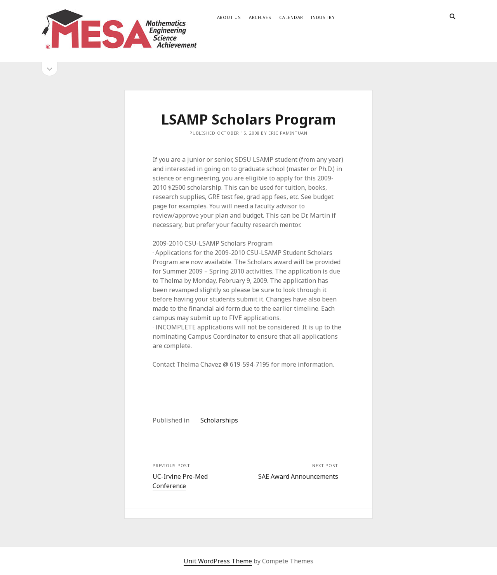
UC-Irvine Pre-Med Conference (180, 481)
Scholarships (219, 420)
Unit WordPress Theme (218, 561)
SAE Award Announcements (298, 476)
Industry (323, 17)
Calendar (291, 17)
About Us (229, 17)
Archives (260, 17)
